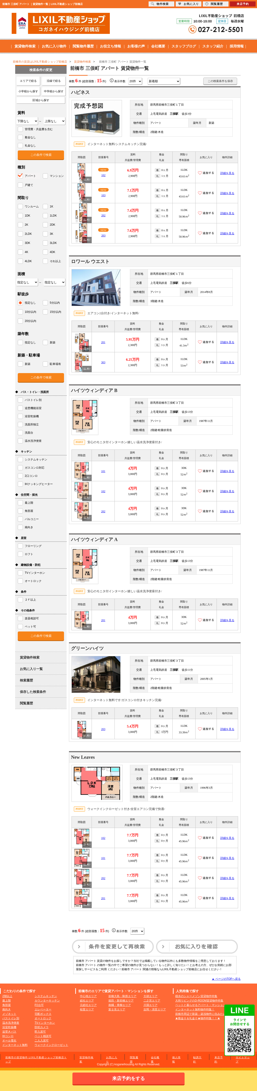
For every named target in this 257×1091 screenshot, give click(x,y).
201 (103, 342)
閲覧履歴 (26, 703)
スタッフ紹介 (212, 46)
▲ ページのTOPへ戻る (226, 978)
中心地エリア (88, 996)
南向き (6, 1009)
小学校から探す (28, 91)
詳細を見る (227, 173)
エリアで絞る (28, 80)
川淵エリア (150, 1005)
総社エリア (87, 1000)
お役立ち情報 (110, 46)
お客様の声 (136, 46)
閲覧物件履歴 (83, 46)
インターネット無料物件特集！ (194, 1009)
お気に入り (188, 4)
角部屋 (6, 1005)
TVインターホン (45, 1022)
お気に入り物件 (54, 46)
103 (103, 195)
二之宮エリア (151, 1000)
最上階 (6, 1000)
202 (103, 215)
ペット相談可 (43, 1036)
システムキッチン (46, 996)
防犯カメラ (42, 1027)
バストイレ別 (10, 1018)
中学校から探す (54, 91)
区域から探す (40, 100)
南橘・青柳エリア (119, 1005)
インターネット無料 (15, 1045)
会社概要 (158, 46)
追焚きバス (9, 1031)
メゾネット (9, 1014)
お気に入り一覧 (31, 669)
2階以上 (7, 996)
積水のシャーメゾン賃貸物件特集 (196, 996)
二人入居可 (42, 1040)
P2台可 (39, 1005)
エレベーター (43, 1009)
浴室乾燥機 (9, 1027)
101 (103, 471)
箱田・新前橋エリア (121, 1000)
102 (103, 175)
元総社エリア (88, 1005)
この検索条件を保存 (220, 81)
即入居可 (40, 1031)
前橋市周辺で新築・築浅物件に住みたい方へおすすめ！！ (211, 1014)
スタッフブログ (183, 46)
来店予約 (243, 4)
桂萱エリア (87, 1009)
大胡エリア (150, 996)
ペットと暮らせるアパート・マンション (200, 1005)
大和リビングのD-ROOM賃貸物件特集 (199, 1000)
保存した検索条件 (33, 692)
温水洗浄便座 (10, 1022)
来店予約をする (128, 1078)
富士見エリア (116, 1009)
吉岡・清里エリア (154, 1009)
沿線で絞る (54, 80)
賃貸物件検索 (25, 46)
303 (103, 362)
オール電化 (9, 1040)
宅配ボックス (43, 1014)
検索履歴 (26, 680)
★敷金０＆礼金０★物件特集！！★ (197, 1018)
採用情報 (237, 46)
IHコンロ (8, 1036)
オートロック (43, 1018)
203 (103, 235)
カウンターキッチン (47, 1000)
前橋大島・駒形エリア (122, 996)
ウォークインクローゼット (51, 1045)
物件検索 (160, 4)
